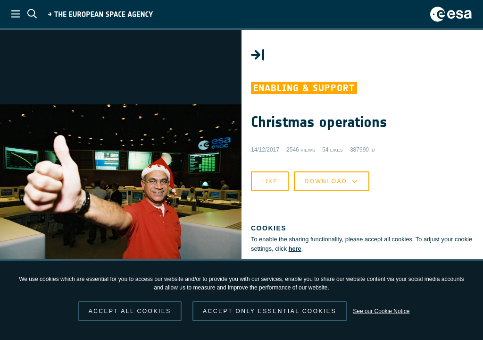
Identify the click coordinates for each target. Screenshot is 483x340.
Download (331, 181)
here (295, 248)
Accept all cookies (130, 311)
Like (269, 181)
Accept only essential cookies (269, 311)
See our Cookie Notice (381, 311)
